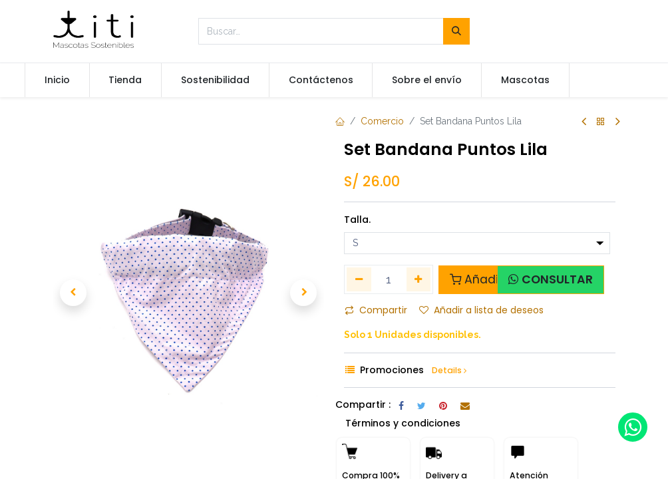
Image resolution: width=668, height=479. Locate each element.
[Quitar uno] (359, 279)
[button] (73, 292)
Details (449, 370)
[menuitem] (57, 80)
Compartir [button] (376, 310)
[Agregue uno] (419, 279)
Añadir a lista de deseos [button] (481, 310)
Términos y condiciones (402, 423)
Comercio (382, 121)
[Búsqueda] (456, 31)
